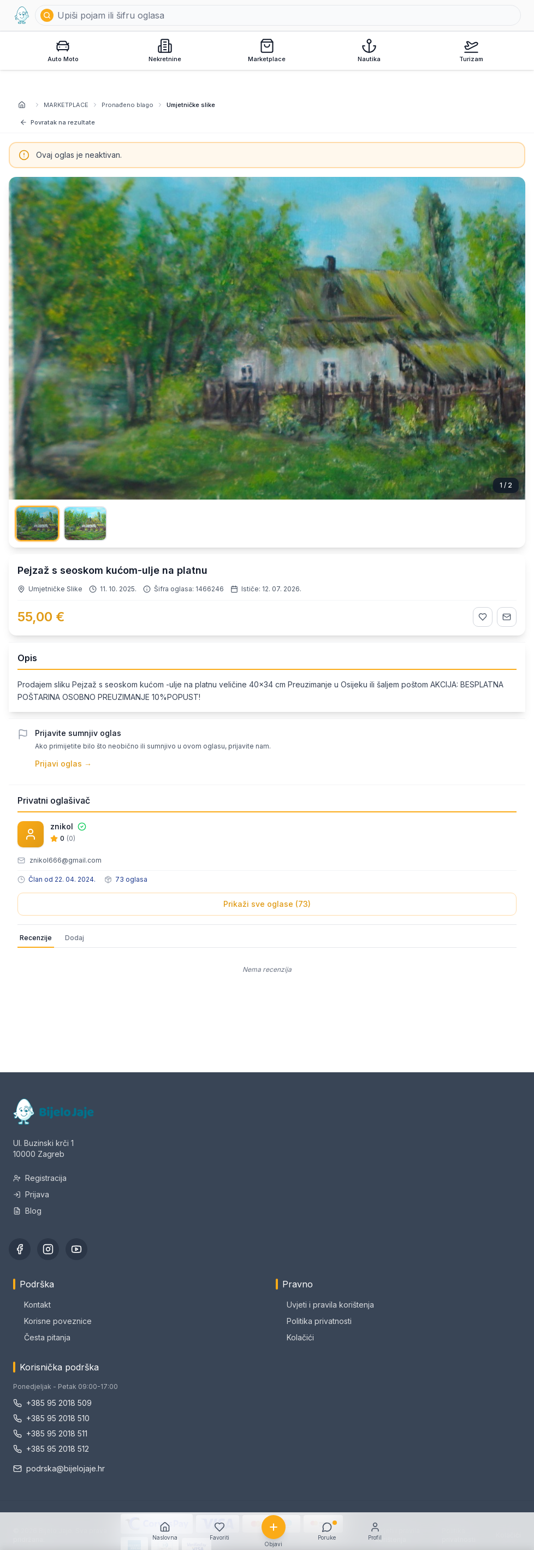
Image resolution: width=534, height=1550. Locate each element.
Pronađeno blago (127, 105)
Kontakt (32, 1304)
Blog (27, 1210)
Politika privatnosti (314, 1321)
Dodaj (74, 938)
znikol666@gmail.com (65, 860)
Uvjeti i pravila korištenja (325, 1304)
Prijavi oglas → (63, 763)
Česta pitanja (41, 1337)
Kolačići (295, 1337)
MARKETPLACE (66, 105)
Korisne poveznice (52, 1321)
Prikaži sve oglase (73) (267, 903)
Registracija (40, 1178)
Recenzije (36, 938)
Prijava (31, 1194)
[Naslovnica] (22, 105)
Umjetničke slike (191, 105)
